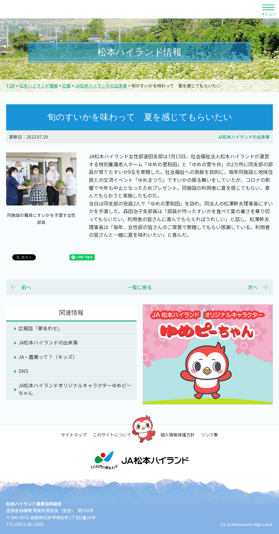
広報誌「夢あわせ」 (40, 328)
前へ (26, 287)
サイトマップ (74, 435)
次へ (253, 287)
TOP (10, 86)
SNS (23, 371)
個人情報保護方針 (177, 435)
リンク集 (209, 435)
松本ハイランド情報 (38, 86)
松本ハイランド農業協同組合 (58, 9)
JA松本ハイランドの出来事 (101, 86)
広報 (66, 86)
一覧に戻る (139, 287)
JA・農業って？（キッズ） (47, 356)
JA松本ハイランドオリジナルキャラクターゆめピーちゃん (74, 389)
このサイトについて (112, 435)
